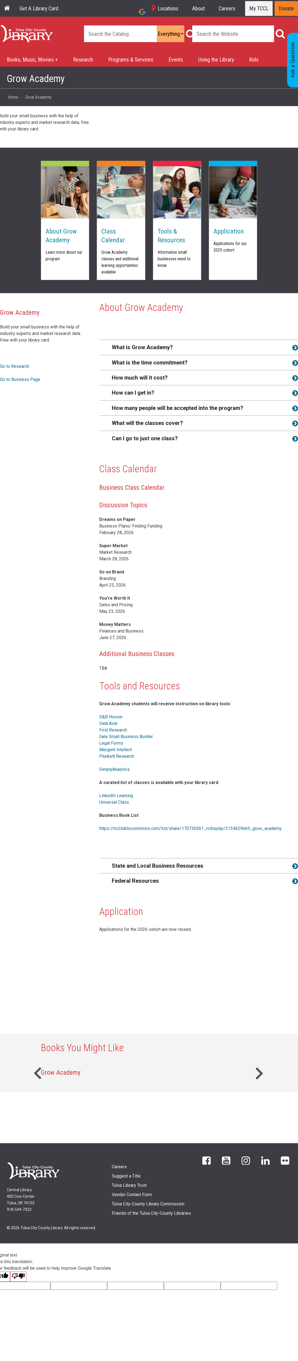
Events (175, 59)
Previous (37, 1073)
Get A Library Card (39, 8)
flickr (285, 1160)
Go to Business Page (20, 379)
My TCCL (259, 8)
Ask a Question (292, 60)
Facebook (206, 1160)
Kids (253, 59)
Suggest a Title (126, 1176)
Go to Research (14, 366)
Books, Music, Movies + (32, 59)
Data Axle (108, 723)
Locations (168, 8)
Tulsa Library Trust (129, 1185)
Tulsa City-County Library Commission (148, 1203)
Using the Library (216, 59)
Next (261, 1073)
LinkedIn (265, 1160)
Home (6, 28)
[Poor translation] (18, 1277)
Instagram (246, 1160)
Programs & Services (130, 59)
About (198, 8)
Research (83, 59)
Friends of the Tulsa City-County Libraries (151, 1213)
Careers (227, 8)
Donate (286, 8)
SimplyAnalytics (114, 769)
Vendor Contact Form (132, 1194)
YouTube (226, 1160)
